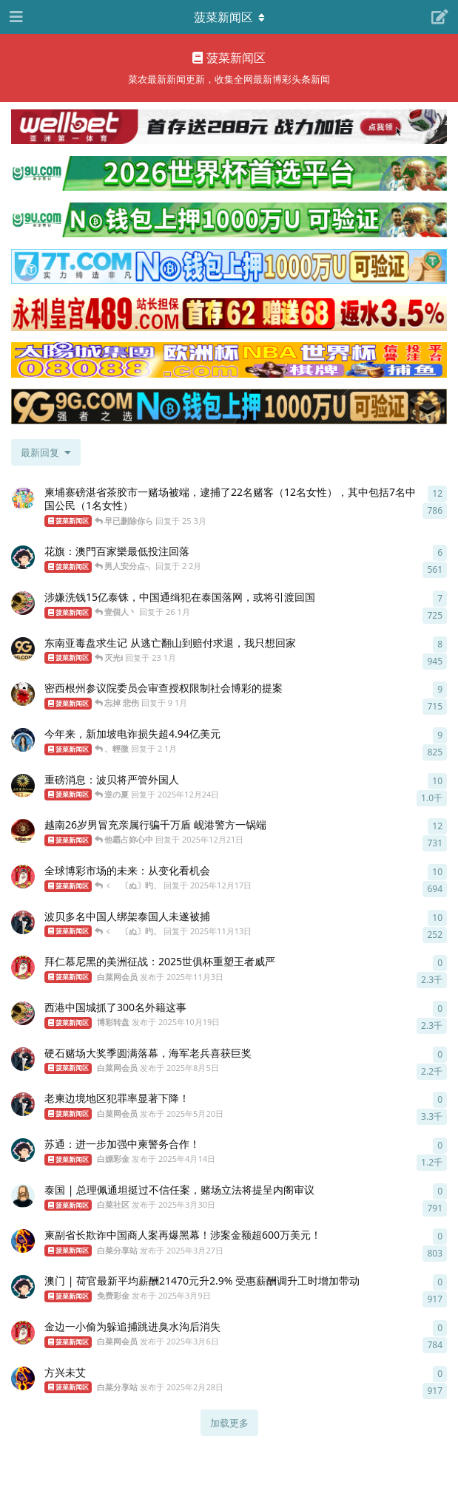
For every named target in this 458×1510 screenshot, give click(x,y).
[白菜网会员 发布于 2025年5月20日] (23, 1104)
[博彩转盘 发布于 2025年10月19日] (23, 1013)
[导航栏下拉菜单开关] (229, 17)
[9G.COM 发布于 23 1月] (23, 649)
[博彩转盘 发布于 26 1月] (23, 603)
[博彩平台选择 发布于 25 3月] (23, 498)
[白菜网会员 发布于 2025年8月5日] (23, 1059)
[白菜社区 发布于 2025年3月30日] (23, 1196)
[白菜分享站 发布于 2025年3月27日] (23, 1241)
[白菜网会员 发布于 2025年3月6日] (23, 1332)
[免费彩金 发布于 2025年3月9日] (23, 1287)
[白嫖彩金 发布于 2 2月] (23, 557)
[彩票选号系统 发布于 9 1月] (23, 694)
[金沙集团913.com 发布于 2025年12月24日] (23, 785)
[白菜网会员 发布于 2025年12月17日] (23, 876)
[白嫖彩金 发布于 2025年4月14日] (23, 1150)
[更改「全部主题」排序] (46, 452)
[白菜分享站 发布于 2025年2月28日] (23, 1378)
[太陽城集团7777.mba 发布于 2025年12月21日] (23, 831)
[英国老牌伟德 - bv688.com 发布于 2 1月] (23, 740)
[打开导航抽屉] (15, 17)
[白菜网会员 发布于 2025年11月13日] (23, 922)
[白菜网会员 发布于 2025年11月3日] (23, 967)
